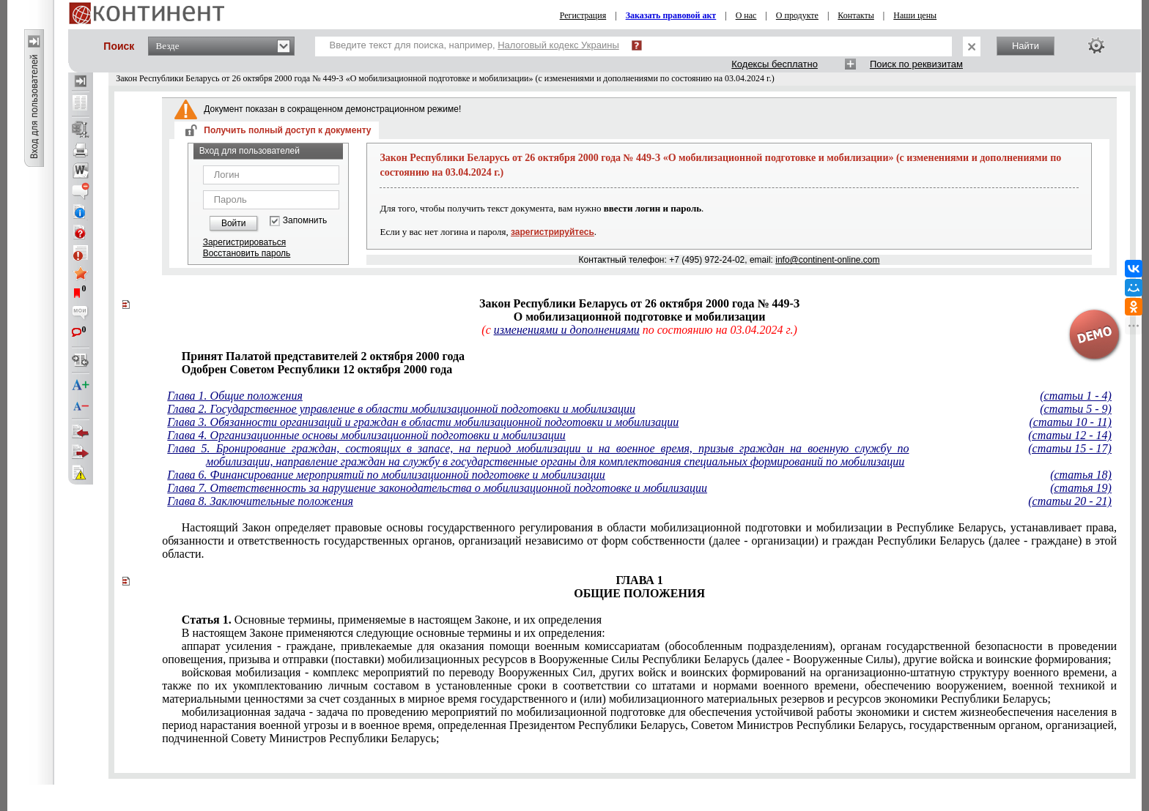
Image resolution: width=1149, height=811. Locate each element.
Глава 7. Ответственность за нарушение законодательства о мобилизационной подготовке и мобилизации (437, 488)
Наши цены (914, 15)
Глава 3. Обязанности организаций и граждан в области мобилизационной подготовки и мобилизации (423, 422)
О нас (746, 15)
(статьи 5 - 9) (1076, 409)
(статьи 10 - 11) (1070, 422)
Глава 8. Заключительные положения (260, 501)
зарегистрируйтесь (552, 232)
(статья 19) (1081, 488)
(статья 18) (1081, 474)
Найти (1025, 45)
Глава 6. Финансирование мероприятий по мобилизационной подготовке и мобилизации (386, 474)
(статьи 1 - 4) (1076, 395)
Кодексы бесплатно (774, 64)
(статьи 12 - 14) (1070, 435)
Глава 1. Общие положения (235, 395)
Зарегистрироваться (244, 242)
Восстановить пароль (247, 253)
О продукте (797, 15)
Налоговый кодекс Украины (558, 45)
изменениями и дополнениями (567, 330)
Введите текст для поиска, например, (474, 45)
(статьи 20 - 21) (1070, 501)
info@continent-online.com (827, 260)
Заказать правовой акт (671, 15)
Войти (233, 223)
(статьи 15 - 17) (1070, 448)
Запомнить (305, 220)
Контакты (856, 15)
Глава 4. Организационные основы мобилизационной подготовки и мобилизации (366, 435)
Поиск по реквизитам (916, 64)
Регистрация (583, 15)
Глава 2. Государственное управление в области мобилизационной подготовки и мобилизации (401, 409)
